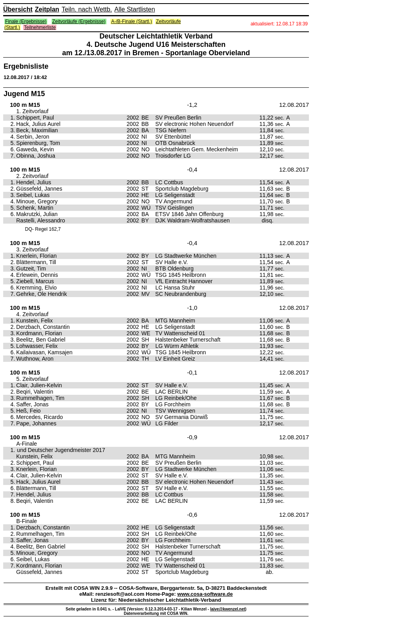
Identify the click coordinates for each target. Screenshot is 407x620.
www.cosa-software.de (205, 594)
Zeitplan (47, 9)
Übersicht (18, 9)
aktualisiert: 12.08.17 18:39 (279, 24)
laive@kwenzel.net (227, 609)
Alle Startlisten (134, 9)
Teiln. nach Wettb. (87, 9)
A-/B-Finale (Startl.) (131, 21)
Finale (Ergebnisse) (25, 21)
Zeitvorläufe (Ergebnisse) (79, 21)
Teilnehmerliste (40, 27)
